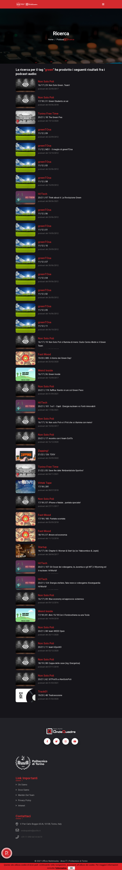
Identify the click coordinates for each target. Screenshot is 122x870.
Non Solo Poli (46, 81)
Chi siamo (21, 784)
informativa (61, 868)
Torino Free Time (48, 113)
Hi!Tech (42, 193)
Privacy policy (23, 800)
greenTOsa (44, 129)
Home (51, 39)
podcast (60, 39)
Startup (42, 547)
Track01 (43, 691)
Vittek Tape (45, 482)
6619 (39, 837)
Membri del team (25, 795)
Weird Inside (45, 370)
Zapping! (43, 450)
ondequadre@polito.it (28, 830)
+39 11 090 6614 (29, 837)
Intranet (20, 805)
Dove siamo (22, 790)
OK (71, 868)
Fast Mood (44, 354)
